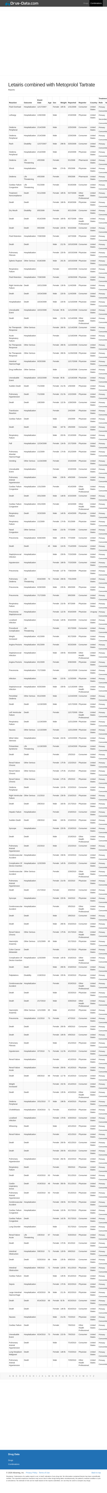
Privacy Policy (31, 1473)
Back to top (96, 1473)
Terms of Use (44, 1473)
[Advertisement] (30, 42)
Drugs (85, 3)
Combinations (96, 3)
